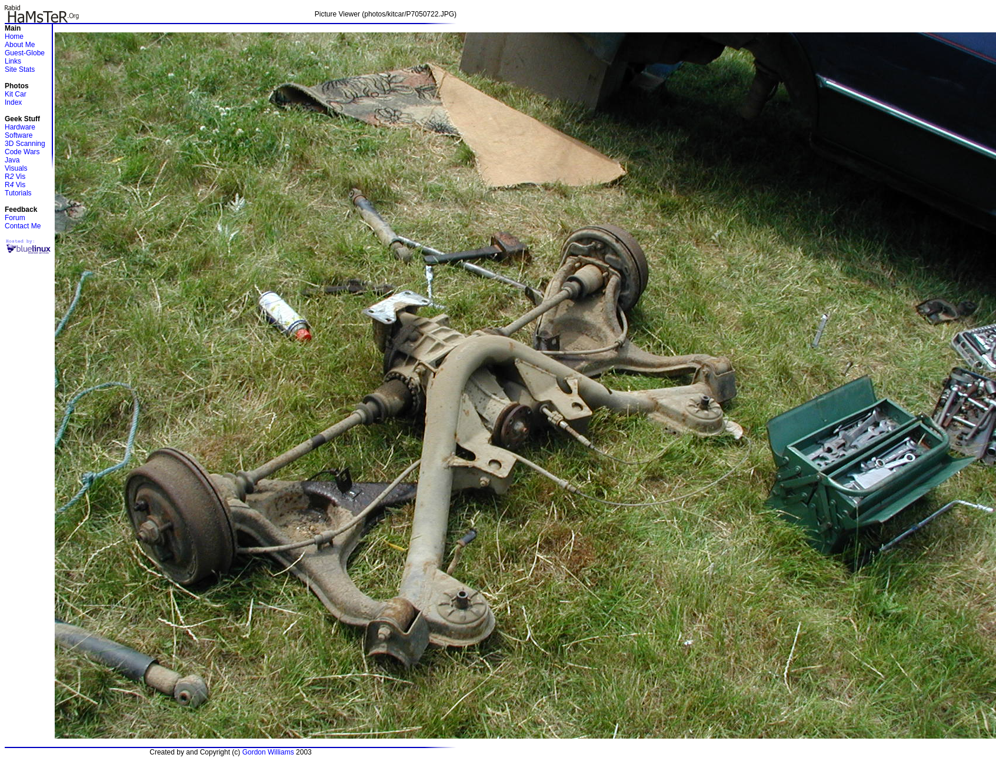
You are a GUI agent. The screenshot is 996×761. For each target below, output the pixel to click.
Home (14, 36)
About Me (20, 45)
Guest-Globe (25, 53)
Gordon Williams (268, 752)
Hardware (20, 127)
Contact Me (23, 226)
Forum (15, 218)
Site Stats (20, 69)
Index (13, 102)
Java (12, 160)
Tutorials (18, 193)
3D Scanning (25, 143)
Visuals (16, 168)
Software (18, 135)
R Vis (15, 176)
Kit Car (15, 94)
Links (13, 61)
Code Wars (22, 152)
